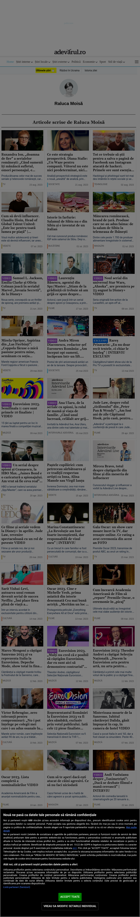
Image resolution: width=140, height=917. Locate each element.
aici (75, 848)
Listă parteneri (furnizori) (16, 887)
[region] (70, 862)
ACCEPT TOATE (70, 896)
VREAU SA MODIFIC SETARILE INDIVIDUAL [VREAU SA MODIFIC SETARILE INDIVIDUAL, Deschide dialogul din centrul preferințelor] (70, 906)
